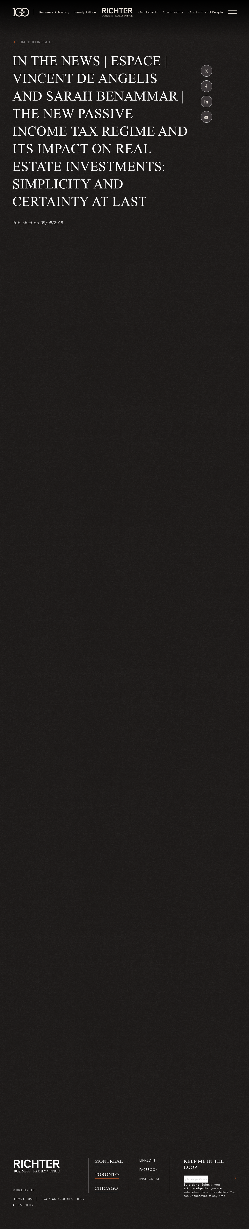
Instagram (149, 1178)
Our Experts (148, 12)
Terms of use (23, 1199)
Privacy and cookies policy (61, 1199)
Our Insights (173, 12)
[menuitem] (54, 12)
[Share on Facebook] (206, 86)
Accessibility (23, 1205)
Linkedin (147, 1160)
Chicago (106, 1188)
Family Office (85, 12)
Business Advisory (54, 12)
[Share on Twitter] (206, 71)
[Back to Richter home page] (36, 1166)
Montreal (109, 1161)
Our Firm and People (205, 12)
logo (117, 10)
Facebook (148, 1169)
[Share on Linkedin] (206, 101)
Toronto (107, 1174)
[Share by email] (206, 117)
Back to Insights (36, 42)
